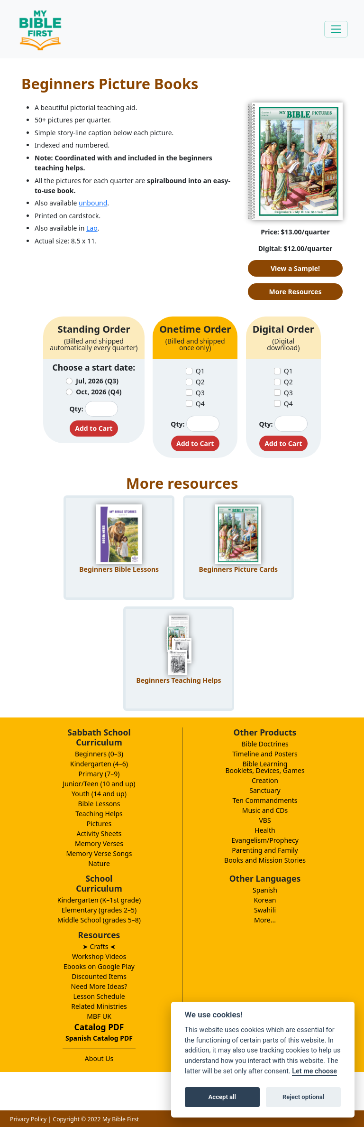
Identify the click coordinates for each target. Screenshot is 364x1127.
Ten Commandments (264, 800)
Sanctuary (264, 790)
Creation (265, 780)
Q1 (200, 370)
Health (265, 830)
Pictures (99, 823)
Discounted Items (99, 976)
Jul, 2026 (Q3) (97, 380)
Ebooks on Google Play (99, 966)
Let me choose (314, 1071)
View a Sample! (295, 268)
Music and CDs (265, 810)
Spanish (265, 889)
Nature (99, 863)
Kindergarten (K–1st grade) (99, 899)
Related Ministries (99, 1006)
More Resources (295, 291)
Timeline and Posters (265, 753)
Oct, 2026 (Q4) (98, 391)
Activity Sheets (99, 833)
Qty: (76, 408)
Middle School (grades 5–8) (99, 919)
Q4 (200, 403)
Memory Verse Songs (99, 853)
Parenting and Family (265, 850)
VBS (265, 820)
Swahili (265, 909)
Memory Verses (99, 843)
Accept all (222, 1096)
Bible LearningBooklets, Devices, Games (264, 767)
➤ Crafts (99, 946)
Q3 (200, 392)
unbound (93, 202)
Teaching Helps (99, 813)
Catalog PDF (99, 1027)
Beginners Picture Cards (238, 569)
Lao (92, 228)
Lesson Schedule (99, 996)
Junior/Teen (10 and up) (99, 783)
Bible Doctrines (265, 743)
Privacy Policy (28, 1119)
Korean (265, 899)
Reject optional (303, 1096)
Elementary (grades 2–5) (99, 909)
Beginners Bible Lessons (119, 569)
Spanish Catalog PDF (99, 1038)
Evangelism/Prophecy (265, 840)
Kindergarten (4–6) (99, 763)
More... (265, 919)
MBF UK (99, 1016)
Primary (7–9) (99, 773)
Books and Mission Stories (265, 860)
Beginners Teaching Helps (178, 680)
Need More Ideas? (99, 986)
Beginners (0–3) (99, 753)
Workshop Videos (99, 956)
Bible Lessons (99, 803)
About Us (99, 1058)
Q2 (200, 381)
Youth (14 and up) (99, 793)
